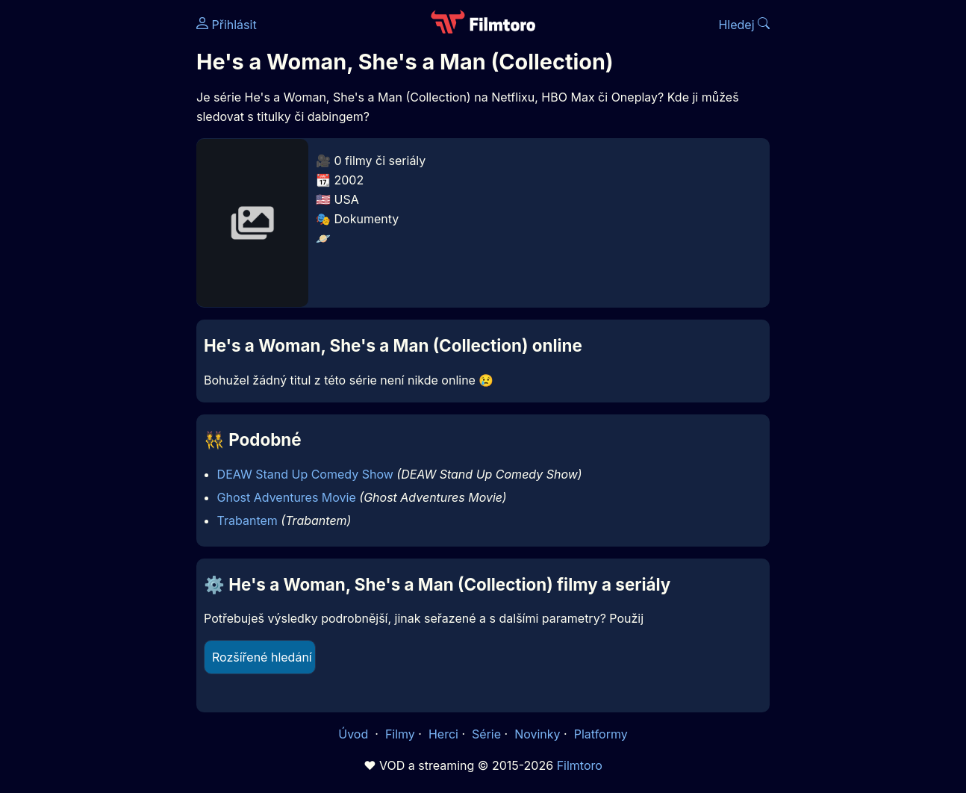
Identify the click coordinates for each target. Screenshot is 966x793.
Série (486, 734)
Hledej (744, 24)
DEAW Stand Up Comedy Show (305, 474)
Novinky (537, 734)
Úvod (354, 734)
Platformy (601, 734)
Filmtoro (579, 765)
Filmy (400, 734)
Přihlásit (226, 24)
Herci (443, 734)
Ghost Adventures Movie (286, 497)
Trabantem (247, 520)
